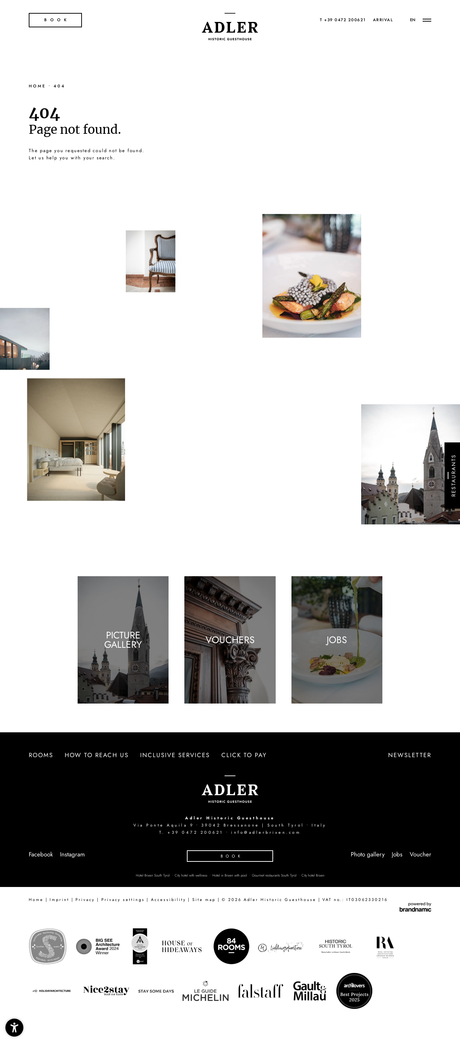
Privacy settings (123, 899)
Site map (204, 899)
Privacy (85, 899)
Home (39, 86)
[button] (14, 1028)
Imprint (59, 899)
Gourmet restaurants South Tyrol (275, 875)
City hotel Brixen (313, 875)
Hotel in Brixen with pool (230, 875)
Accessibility (168, 899)
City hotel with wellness (191, 875)
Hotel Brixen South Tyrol (153, 875)
